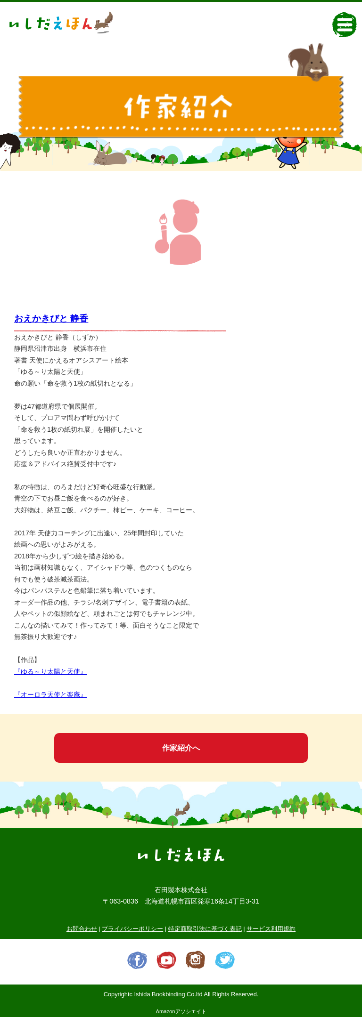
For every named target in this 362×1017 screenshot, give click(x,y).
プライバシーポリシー (132, 928)
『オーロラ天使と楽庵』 (50, 694)
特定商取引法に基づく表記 (205, 928)
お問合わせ (81, 928)
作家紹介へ (181, 748)
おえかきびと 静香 (51, 318)
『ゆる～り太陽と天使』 (50, 671)
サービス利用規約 (271, 928)
